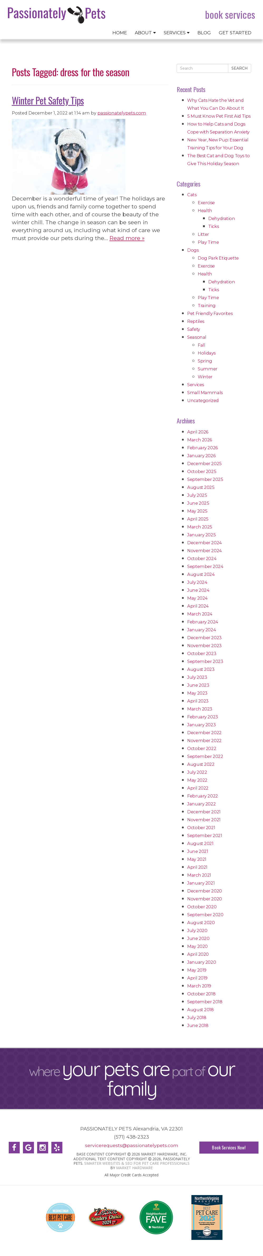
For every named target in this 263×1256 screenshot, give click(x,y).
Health (205, 210)
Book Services (230, 14)
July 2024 (197, 582)
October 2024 (201, 558)
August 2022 (201, 764)
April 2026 (197, 431)
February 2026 (202, 447)
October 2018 (201, 993)
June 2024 (198, 590)
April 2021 (197, 867)
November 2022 (204, 740)
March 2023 (199, 708)
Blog (204, 32)
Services (177, 32)
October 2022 (201, 748)
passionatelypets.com (121, 113)
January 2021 (201, 883)
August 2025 (201, 487)
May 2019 (196, 970)
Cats (191, 194)
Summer (207, 368)
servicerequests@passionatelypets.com (131, 1145)
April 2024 (198, 606)
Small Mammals (205, 392)
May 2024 (197, 598)
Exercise (206, 202)
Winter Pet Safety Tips (48, 100)
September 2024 (205, 566)
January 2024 (201, 629)
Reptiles (195, 321)
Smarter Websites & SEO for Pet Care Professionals (137, 1163)
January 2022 (201, 803)
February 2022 (202, 796)
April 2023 (198, 701)
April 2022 (198, 788)
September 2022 (205, 756)
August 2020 (201, 922)
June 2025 (198, 503)
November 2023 (204, 645)
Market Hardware (134, 1167)
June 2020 (198, 938)
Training (207, 305)
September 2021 (204, 835)
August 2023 (201, 669)
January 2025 (201, 534)
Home (119, 32)
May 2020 (197, 946)
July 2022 (197, 772)
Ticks (213, 226)
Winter (205, 376)
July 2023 (197, 677)
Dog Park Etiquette (218, 258)
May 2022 (197, 780)
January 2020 (201, 962)
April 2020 (198, 954)
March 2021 (199, 875)
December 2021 (204, 811)
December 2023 (204, 637)
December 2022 (204, 732)
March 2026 (199, 439)
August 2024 (201, 574)
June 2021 (197, 851)
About (145, 32)
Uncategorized (203, 400)
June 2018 (197, 1025)
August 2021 (200, 843)
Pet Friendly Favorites (209, 313)
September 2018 (204, 1001)
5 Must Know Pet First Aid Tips (219, 116)
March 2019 (199, 985)
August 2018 (200, 1009)
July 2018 (196, 1017)
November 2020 (204, 898)
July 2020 (197, 930)
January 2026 (201, 455)
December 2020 (204, 891)
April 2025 (198, 519)
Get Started (235, 32)
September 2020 (205, 914)
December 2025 (204, 463)
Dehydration (221, 218)
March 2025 (199, 526)
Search (239, 68)
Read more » (127, 238)
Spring (205, 361)
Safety (193, 329)
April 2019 (197, 978)
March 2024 (199, 614)
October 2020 (201, 906)
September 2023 (205, 661)
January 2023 (201, 724)
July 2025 (197, 495)
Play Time (208, 242)
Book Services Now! (229, 1147)
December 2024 (204, 542)
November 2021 (204, 819)
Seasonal (196, 337)
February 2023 (202, 716)
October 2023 (201, 653)
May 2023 (197, 693)
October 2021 (201, 827)
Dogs (193, 250)
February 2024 (202, 621)
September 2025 (205, 479)
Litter (203, 234)
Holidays (207, 353)
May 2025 (197, 511)
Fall (201, 345)
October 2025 (201, 471)
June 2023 (198, 685)
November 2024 (204, 550)
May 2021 (196, 859)
